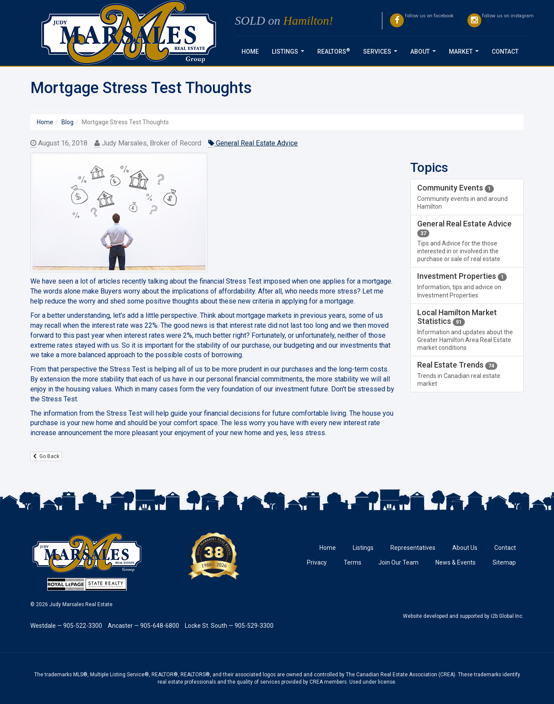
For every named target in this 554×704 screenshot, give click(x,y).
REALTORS (333, 51)
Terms (352, 562)
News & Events (455, 562)
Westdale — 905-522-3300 (66, 625)
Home (250, 51)
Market (465, 54)
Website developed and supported (443, 616)
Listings (290, 54)
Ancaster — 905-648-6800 (143, 625)
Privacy (317, 562)
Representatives (412, 547)
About (424, 54)
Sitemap (504, 562)
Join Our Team (398, 562)
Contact (505, 51)
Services (382, 54)
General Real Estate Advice (253, 143)
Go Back (46, 456)
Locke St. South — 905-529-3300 (229, 625)
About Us (464, 547)
